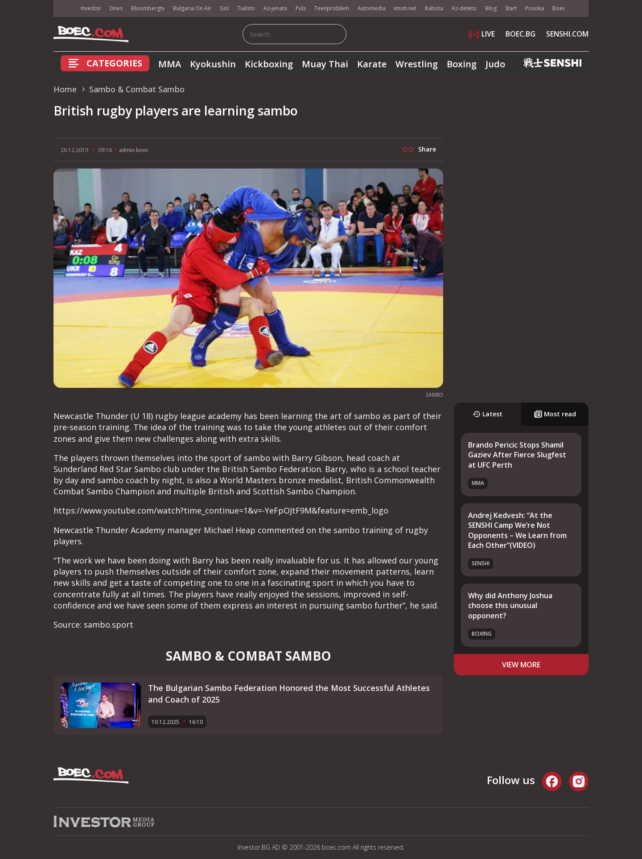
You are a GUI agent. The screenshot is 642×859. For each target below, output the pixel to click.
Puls (301, 8)
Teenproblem (331, 8)
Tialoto (246, 8)
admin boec (133, 150)
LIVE (482, 34)
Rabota (434, 8)
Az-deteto (464, 8)
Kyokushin (213, 64)
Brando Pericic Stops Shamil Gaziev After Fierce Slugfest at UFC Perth (517, 455)
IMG (64, 9)
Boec (558, 8)
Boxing (462, 64)
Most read (555, 414)
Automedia (372, 8)
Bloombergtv (148, 8)
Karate (372, 64)
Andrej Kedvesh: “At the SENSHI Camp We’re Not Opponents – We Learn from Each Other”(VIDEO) (517, 530)
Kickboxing (269, 64)
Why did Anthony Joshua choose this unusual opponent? (510, 606)
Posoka (534, 8)
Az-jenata (275, 8)
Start (511, 8)
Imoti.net (405, 8)
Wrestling (416, 64)
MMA (169, 64)
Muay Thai (325, 64)
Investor (91, 8)
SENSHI (481, 563)
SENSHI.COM (567, 34)
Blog (491, 8)
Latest (487, 414)
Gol (224, 8)
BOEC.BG (520, 34)
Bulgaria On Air (192, 8)
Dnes (116, 8)
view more (521, 665)
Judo (495, 64)
